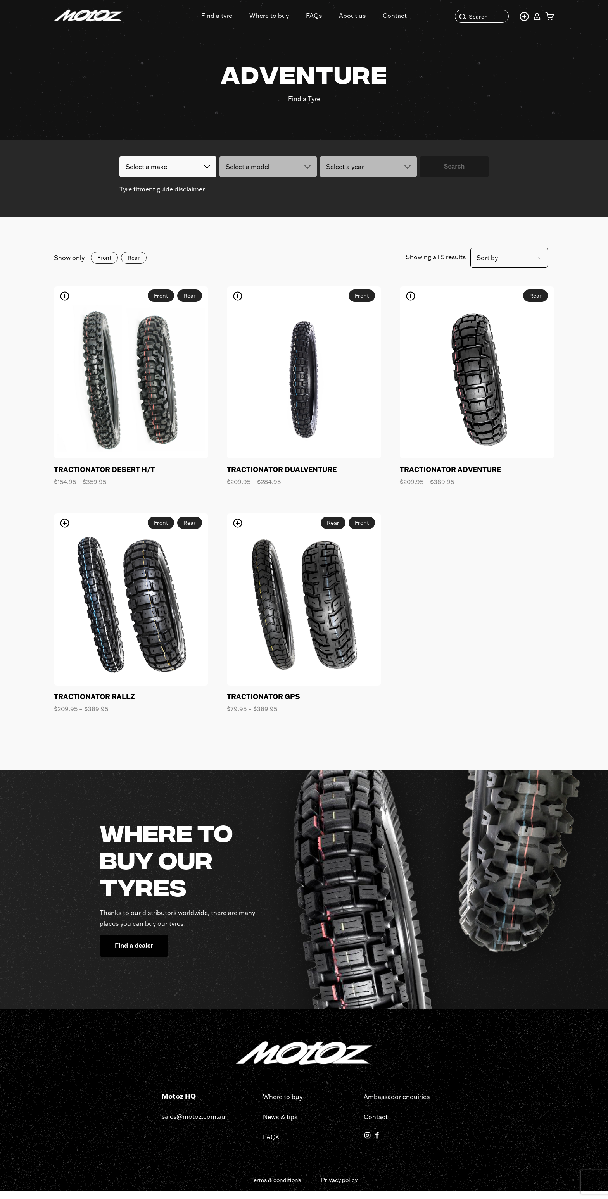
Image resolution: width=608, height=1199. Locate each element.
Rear (134, 265)
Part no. (311, 136)
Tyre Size (366, 136)
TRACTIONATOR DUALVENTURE (282, 477)
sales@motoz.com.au (193, 1124)
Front (104, 265)
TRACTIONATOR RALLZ (94, 704)
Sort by (487, 265)
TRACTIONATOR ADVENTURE (450, 477)
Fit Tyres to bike (162, 136)
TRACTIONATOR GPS (263, 704)
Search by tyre (245, 136)
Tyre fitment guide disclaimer (162, 197)
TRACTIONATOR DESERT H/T (104, 477)
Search (473, 16)
